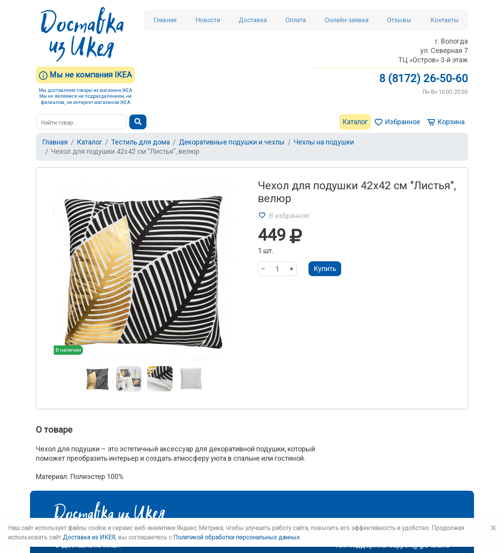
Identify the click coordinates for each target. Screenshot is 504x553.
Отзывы (399, 20)
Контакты (444, 20)
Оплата (295, 20)
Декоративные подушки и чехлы (232, 142)
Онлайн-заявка (346, 20)
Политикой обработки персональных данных (236, 537)
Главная (164, 20)
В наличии (68, 350)
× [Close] (493, 528)
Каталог (355, 122)
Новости (208, 20)
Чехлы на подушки (324, 142)
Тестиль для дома (140, 142)
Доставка (253, 20)
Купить (325, 268)
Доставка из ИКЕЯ (89, 537)
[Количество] (277, 268)
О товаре (54, 430)
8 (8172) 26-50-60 (423, 78)
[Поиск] (81, 121)
